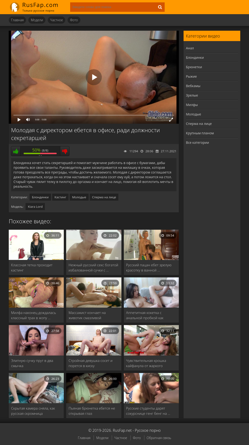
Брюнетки (194, 67)
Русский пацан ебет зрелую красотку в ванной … (149, 267)
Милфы (192, 104)
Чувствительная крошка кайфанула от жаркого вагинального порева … (146, 363)
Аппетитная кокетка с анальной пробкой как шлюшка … (144, 315)
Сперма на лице (104, 197)
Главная (17, 20)
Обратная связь (159, 438)
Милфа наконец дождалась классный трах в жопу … (33, 315)
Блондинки (40, 197)
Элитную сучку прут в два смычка (32, 363)
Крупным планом (200, 133)
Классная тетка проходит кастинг (31, 267)
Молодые (79, 197)
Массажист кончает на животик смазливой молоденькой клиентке (88, 315)
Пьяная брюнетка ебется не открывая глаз (92, 411)
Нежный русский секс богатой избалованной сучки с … (93, 267)
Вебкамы (193, 86)
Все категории (197, 142)
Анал (190, 48)
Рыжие (191, 76)
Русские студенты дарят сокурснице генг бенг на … (148, 411)
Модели (37, 20)
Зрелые (192, 95)
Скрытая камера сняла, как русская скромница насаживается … (33, 411)
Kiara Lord (35, 206)
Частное (56, 20)
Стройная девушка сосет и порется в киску (90, 363)
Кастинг (60, 197)
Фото (74, 20)
